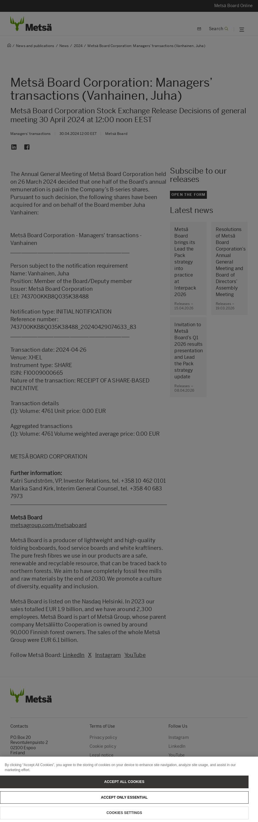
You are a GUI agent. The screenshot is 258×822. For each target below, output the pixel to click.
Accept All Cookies (124, 786)
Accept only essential (124, 802)
